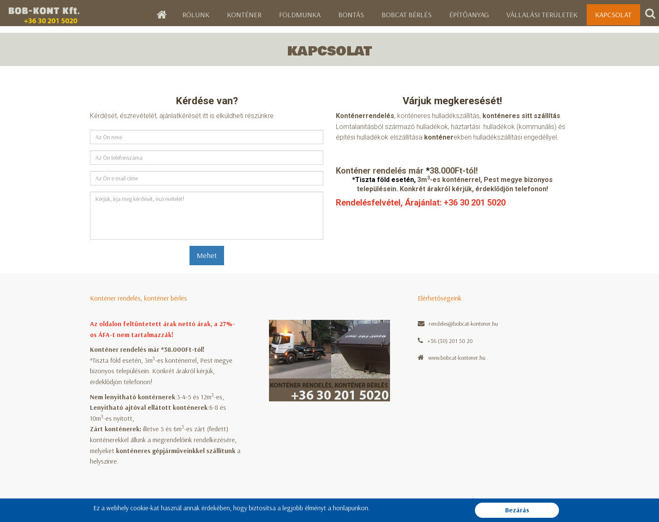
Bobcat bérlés (407, 14)
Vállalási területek (541, 14)
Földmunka (300, 14)
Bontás (351, 14)
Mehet (207, 255)
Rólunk (195, 14)
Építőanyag (469, 14)
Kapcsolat (613, 14)
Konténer (244, 14)
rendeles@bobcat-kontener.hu (463, 323)
